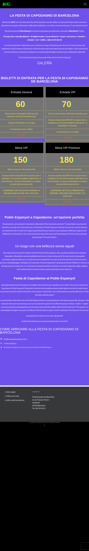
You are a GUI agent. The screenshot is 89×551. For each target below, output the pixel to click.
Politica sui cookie (12, 396)
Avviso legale (10, 392)
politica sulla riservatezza (15, 400)
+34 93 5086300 (9, 344)
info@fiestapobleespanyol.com (15, 339)
